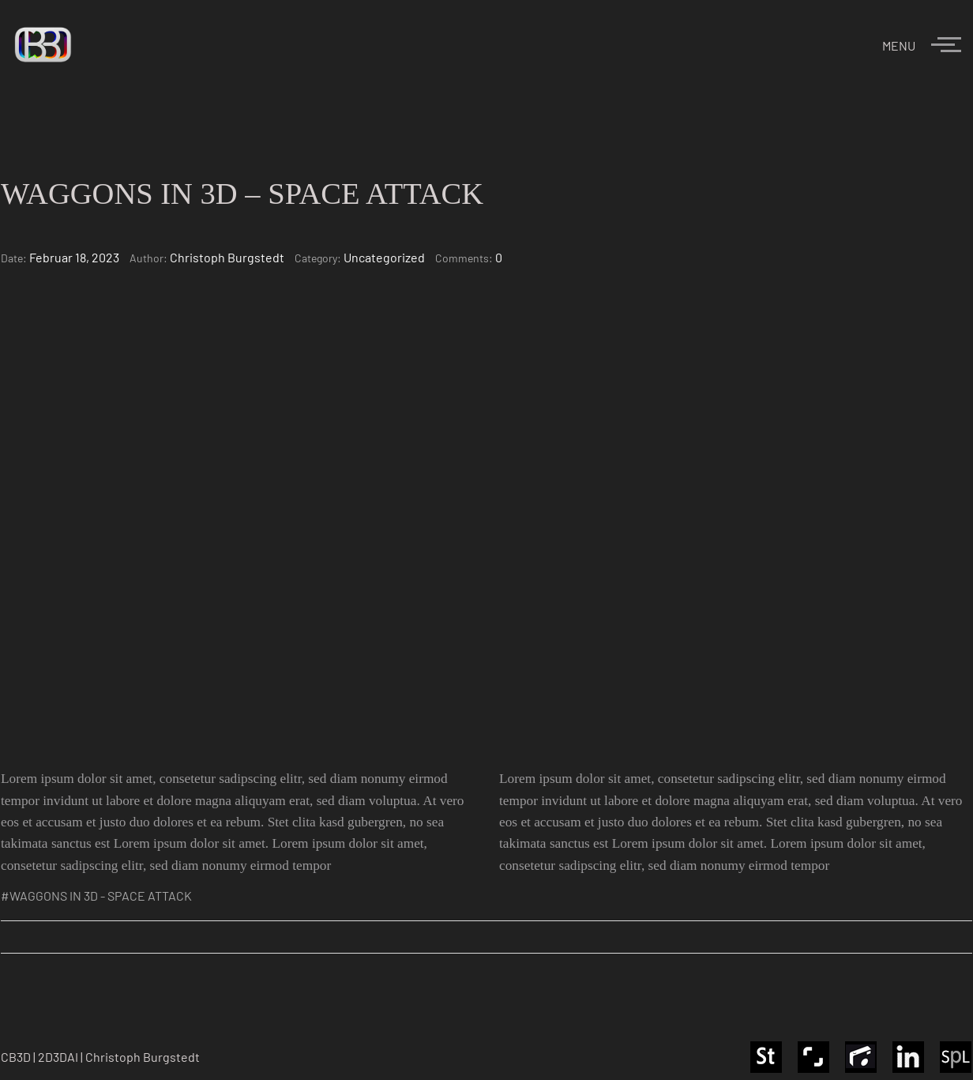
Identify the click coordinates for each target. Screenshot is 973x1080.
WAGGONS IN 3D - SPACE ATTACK (100, 895)
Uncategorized (384, 257)
